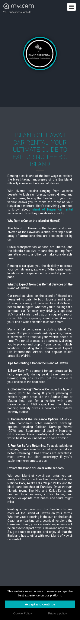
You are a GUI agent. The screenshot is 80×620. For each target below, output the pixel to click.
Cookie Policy (22, 613)
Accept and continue (40, 604)
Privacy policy (57, 613)
